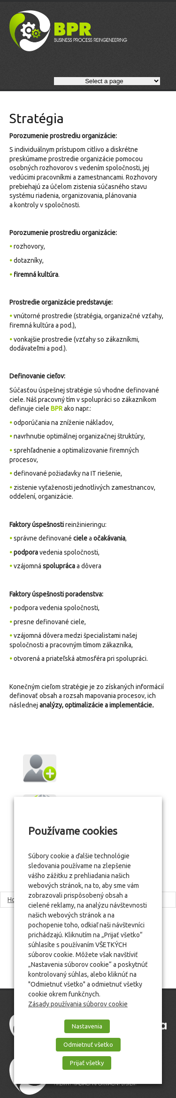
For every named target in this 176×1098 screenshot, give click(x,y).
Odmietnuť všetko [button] (88, 1044)
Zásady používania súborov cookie (78, 1004)
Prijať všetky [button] (87, 1062)
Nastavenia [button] (87, 1026)
